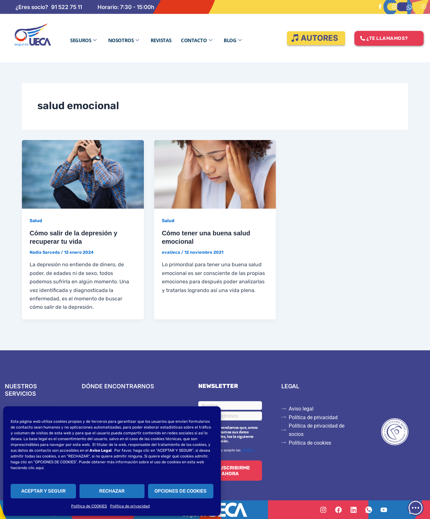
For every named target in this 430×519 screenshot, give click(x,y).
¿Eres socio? (31, 7)
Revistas (161, 40)
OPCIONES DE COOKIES (180, 491)
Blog (233, 40)
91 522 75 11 (66, 7)
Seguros (83, 40)
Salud (36, 220)
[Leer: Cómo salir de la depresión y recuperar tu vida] (83, 174)
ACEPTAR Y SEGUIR (43, 491)
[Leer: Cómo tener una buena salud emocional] (215, 174)
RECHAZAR (112, 491)
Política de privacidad (130, 506)
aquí (39, 468)
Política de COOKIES (89, 506)
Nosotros (123, 40)
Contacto (196, 40)
